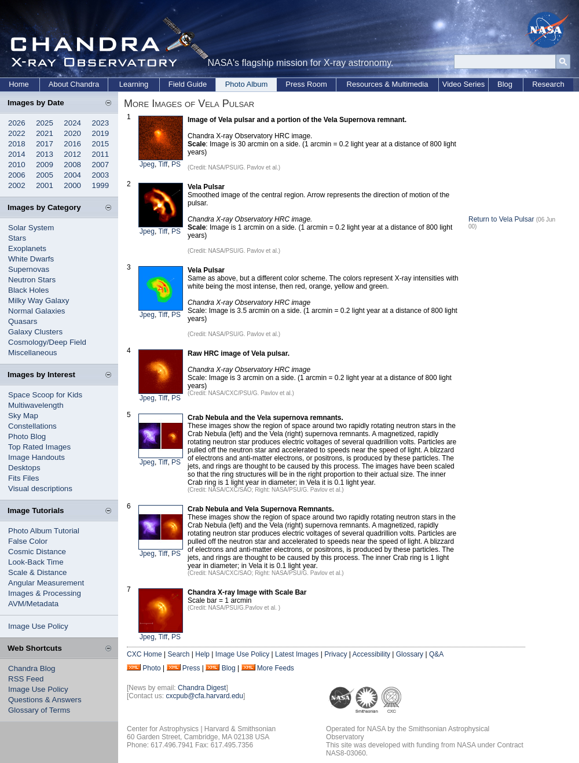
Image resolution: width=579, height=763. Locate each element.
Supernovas (28, 269)
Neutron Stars (32, 279)
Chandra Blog (32, 668)
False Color (27, 541)
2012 (72, 154)
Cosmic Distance (37, 551)
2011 (100, 154)
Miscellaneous (32, 352)
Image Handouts (36, 457)
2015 (100, 143)
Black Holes (28, 290)
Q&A (436, 654)
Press (191, 668)
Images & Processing (44, 593)
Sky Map (23, 415)
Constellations (32, 426)
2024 (72, 123)
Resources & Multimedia (387, 84)
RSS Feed (26, 678)
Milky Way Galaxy (38, 300)
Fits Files (23, 478)
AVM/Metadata (33, 603)
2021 (44, 133)
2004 (72, 175)
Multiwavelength (36, 405)
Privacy (335, 654)
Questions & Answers (45, 699)
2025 (44, 123)
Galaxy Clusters (35, 331)
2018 (16, 143)
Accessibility (371, 654)
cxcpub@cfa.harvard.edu (204, 696)
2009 (44, 164)
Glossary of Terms (39, 710)
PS (176, 164)
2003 (100, 175)
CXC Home (144, 654)
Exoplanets (27, 248)
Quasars (22, 321)
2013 (44, 154)
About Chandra (74, 84)
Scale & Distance (37, 572)
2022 (16, 133)
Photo (151, 668)
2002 (16, 185)
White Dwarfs (31, 259)
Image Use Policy (38, 626)
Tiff (162, 164)
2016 (72, 143)
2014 (16, 154)
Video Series (463, 84)
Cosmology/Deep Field (47, 342)
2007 (100, 164)
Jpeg (147, 164)
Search (178, 654)
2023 (100, 123)
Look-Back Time (36, 562)
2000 (72, 185)
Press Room (306, 84)
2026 (16, 123)
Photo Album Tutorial (43, 530)
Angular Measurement (46, 582)
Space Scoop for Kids (45, 394)
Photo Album (246, 84)
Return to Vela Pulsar (501, 219)
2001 (44, 185)
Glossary (409, 654)
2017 (44, 143)
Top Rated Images (39, 447)
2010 (16, 164)
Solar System (31, 227)
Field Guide (187, 84)
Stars (17, 238)
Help (202, 654)
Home (19, 84)
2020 (72, 133)
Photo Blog (27, 436)
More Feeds (275, 668)
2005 (44, 175)
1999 (100, 185)
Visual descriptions (40, 488)
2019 (100, 133)
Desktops (24, 467)
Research (548, 84)
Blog (504, 84)
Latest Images (296, 654)
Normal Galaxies (36, 311)
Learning (134, 84)
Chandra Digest (202, 688)
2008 (72, 164)
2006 (16, 175)
